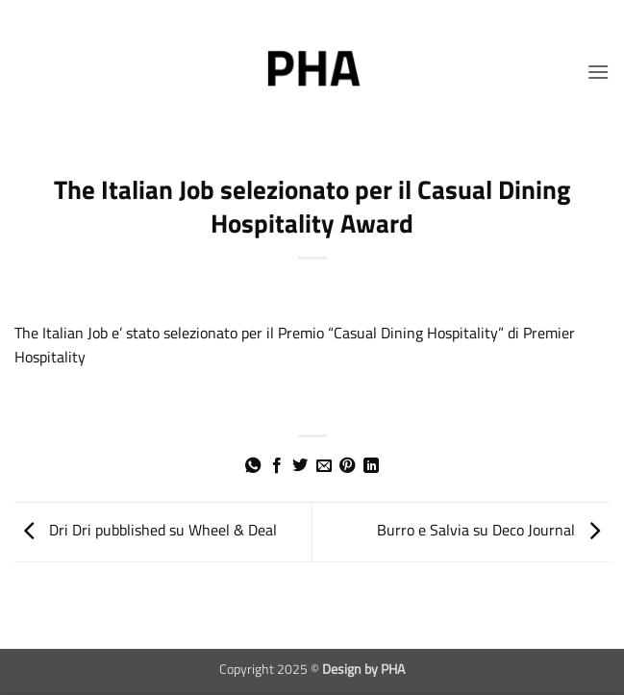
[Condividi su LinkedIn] (371, 466)
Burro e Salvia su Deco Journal (493, 530)
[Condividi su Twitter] (300, 466)
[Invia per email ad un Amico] (324, 466)
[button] (598, 71)
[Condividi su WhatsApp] (253, 466)
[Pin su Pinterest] (347, 466)
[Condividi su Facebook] (277, 466)
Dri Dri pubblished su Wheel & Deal (145, 530)
